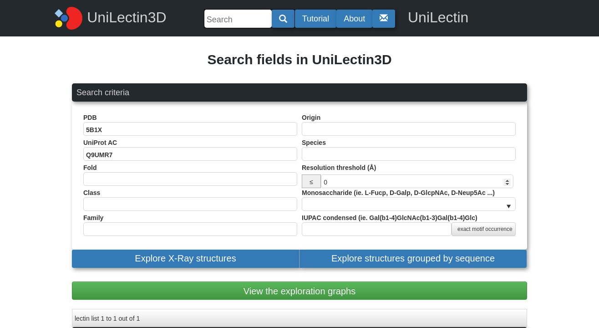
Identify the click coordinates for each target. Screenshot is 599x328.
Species (409, 150)
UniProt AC (190, 150)
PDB (190, 125)
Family (190, 225)
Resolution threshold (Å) (339, 167)
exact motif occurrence (485, 229)
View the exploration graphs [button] (299, 291)
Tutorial (315, 18)
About (354, 18)
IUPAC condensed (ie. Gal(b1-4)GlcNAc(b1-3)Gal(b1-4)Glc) (409, 225)
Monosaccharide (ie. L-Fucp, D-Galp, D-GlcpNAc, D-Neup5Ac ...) (409, 200)
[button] (185, 259)
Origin (409, 125)
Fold (190, 175)
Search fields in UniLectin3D (299, 59)
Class (190, 200)
